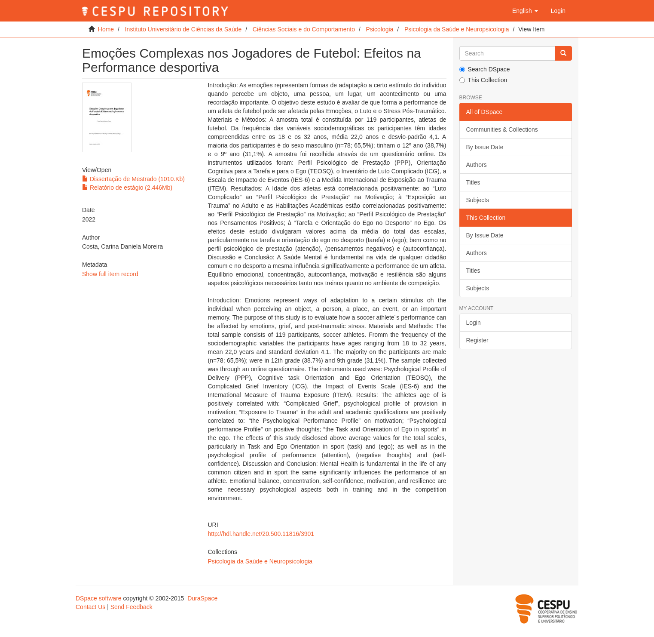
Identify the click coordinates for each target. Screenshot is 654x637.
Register (477, 340)
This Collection (483, 80)
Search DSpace (484, 69)
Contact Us (90, 606)
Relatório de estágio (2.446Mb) (127, 187)
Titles (473, 182)
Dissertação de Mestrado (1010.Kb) (133, 178)
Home (106, 29)
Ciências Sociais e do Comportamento (304, 29)
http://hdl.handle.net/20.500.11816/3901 (261, 533)
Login (473, 322)
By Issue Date (485, 147)
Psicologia (380, 29)
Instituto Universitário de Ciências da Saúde (183, 29)
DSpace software (99, 598)
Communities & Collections (502, 129)
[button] (525, 11)
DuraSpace (202, 598)
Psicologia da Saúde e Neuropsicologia (456, 29)
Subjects (477, 200)
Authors (476, 164)
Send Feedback (131, 606)
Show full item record (110, 274)
